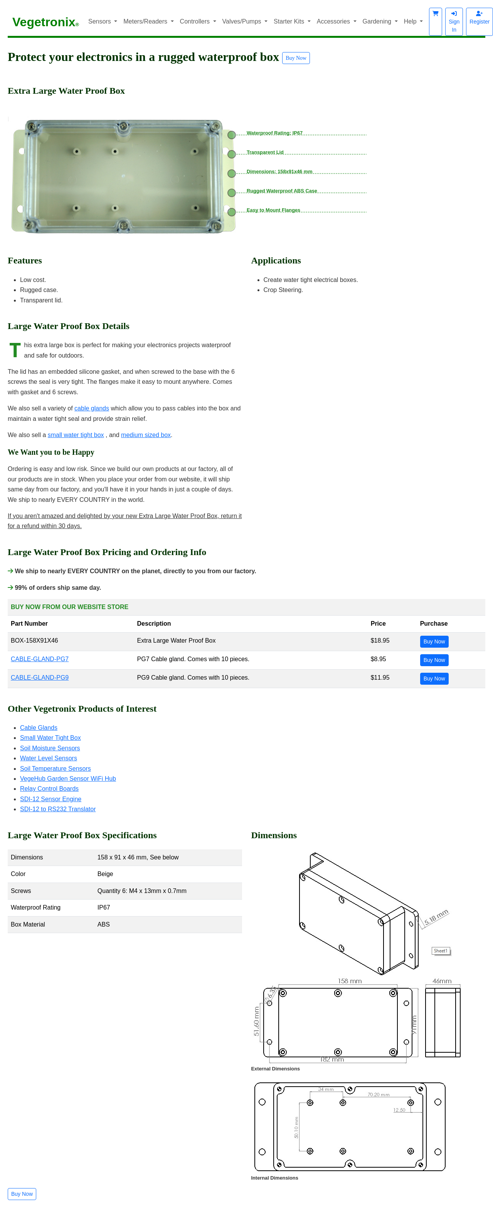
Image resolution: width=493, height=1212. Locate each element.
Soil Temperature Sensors (55, 768)
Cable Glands (38, 727)
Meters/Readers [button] (146, 21)
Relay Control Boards (49, 788)
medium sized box (146, 435)
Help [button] (411, 21)
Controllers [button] (196, 21)
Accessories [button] (334, 21)
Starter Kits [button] (290, 21)
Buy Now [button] (296, 58)
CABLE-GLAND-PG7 (40, 659)
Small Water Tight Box (50, 737)
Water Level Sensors (48, 758)
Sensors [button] (100, 21)
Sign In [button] (454, 22)
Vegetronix (45, 22)
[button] (435, 22)
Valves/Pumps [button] (242, 21)
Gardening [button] (378, 21)
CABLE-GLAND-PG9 (40, 677)
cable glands (91, 408)
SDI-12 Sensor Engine (50, 799)
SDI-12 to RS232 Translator (58, 809)
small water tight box (76, 435)
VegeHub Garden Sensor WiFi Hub (68, 778)
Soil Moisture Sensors (50, 748)
